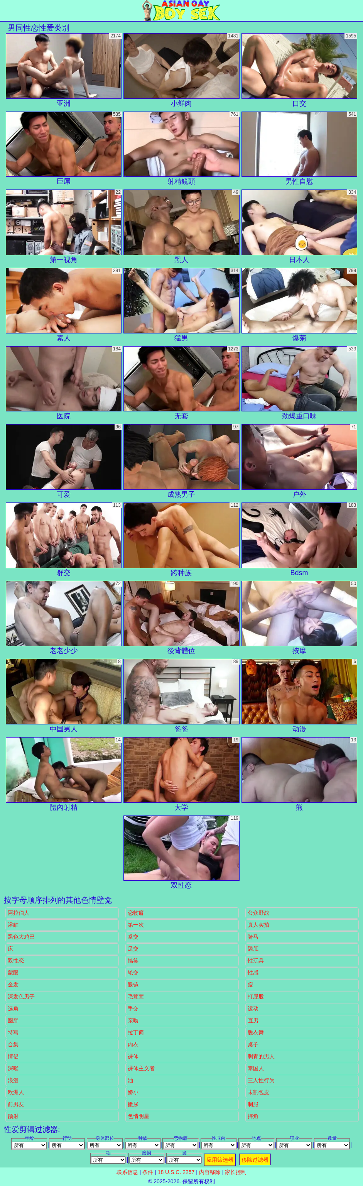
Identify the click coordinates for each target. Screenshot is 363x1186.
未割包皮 (258, 1092)
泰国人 (256, 1068)
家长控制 (236, 1172)
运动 (253, 1008)
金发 (13, 984)
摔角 (253, 1116)
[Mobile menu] (7, 10)
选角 (13, 1008)
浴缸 (13, 925)
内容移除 (210, 1172)
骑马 (253, 937)
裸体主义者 (141, 1068)
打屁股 (256, 996)
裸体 (133, 1056)
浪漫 (13, 1080)
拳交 (133, 937)
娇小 (133, 1092)
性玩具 (256, 961)
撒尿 (133, 1104)
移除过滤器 (254, 1160)
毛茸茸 (136, 996)
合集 (13, 1044)
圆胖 (13, 1020)
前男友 (16, 1104)
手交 (133, 1008)
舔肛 (253, 949)
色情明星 (138, 1116)
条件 (147, 1172)
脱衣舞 (256, 1032)
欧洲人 (16, 1092)
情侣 (13, 1056)
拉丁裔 (136, 1032)
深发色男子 (21, 996)
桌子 (253, 1044)
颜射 (13, 1116)
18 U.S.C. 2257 (176, 1172)
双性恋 (16, 961)
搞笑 (133, 961)
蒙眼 (13, 972)
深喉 (13, 1068)
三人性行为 (261, 1080)
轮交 (133, 972)
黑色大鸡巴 (21, 937)
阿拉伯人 (18, 913)
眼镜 (133, 984)
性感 (253, 972)
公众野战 (258, 913)
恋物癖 (136, 913)
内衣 (133, 1044)
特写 (13, 1032)
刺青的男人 (261, 1056)
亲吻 (133, 1020)
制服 (253, 1104)
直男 (253, 1020)
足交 (133, 949)
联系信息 (127, 1172)
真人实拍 (258, 925)
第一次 (136, 925)
